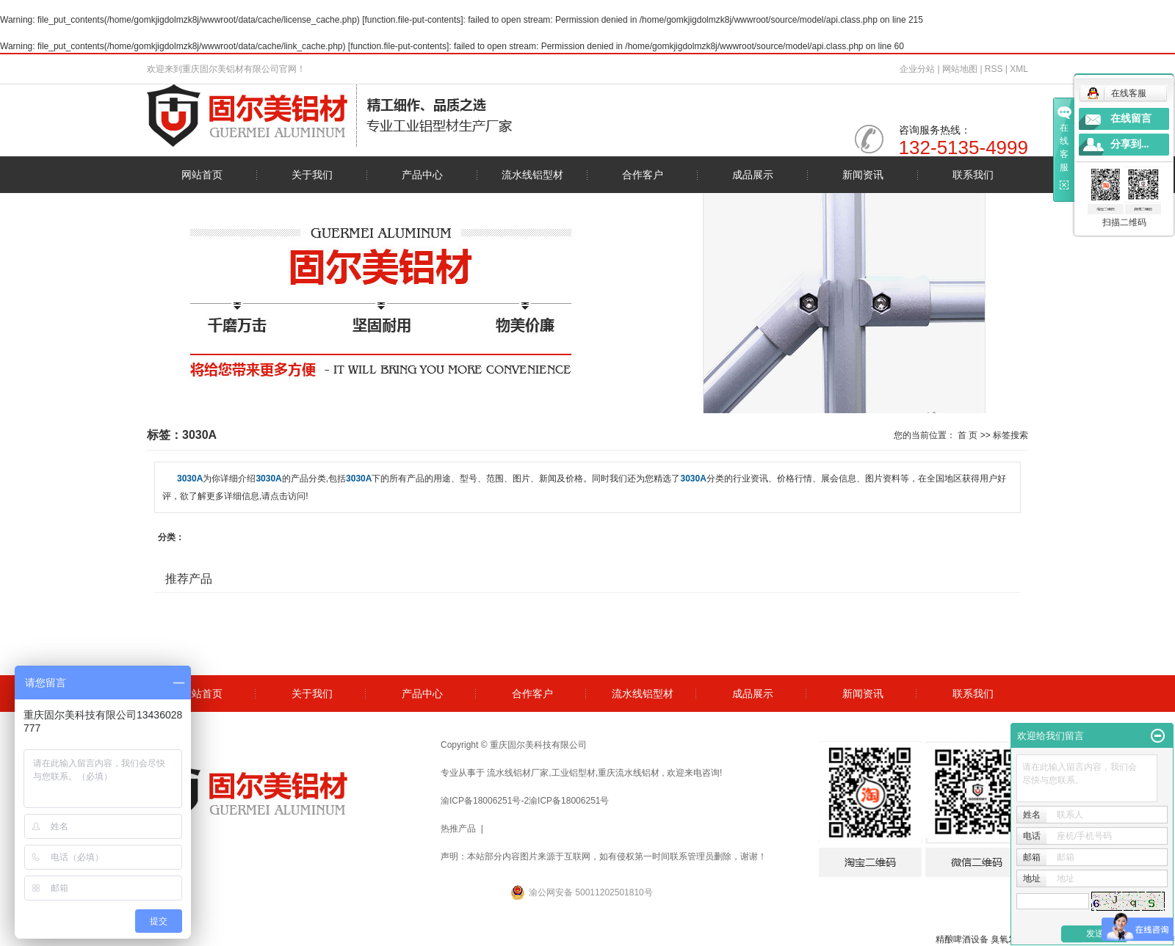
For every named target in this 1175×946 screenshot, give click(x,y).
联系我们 (973, 175)
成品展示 (752, 175)
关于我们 (312, 175)
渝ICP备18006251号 (569, 801)
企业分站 (917, 69)
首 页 (967, 435)
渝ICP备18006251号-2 (485, 801)
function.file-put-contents (413, 20)
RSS (994, 69)
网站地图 (961, 69)
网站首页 (202, 175)
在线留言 (1131, 118)
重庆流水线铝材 (628, 773)
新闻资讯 (862, 175)
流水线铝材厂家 (518, 773)
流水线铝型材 (532, 175)
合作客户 (642, 175)
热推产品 (458, 828)
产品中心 (422, 175)
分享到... (1129, 144)
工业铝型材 (574, 773)
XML (1019, 69)
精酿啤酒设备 (962, 939)
